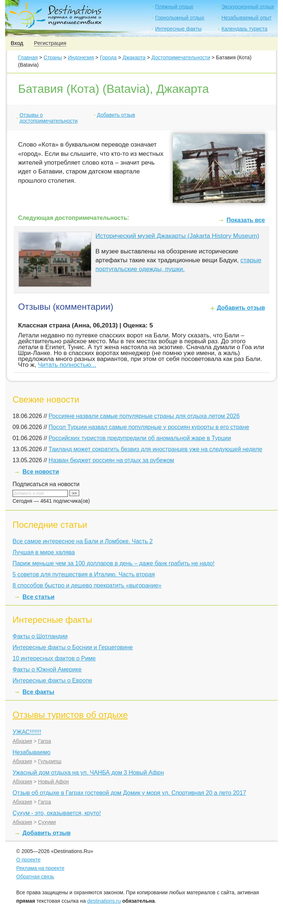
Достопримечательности (180, 57)
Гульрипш (49, 761)
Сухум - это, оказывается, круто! (57, 813)
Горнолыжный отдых (179, 18)
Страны (52, 57)
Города (108, 57)
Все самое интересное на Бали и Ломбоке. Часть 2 (83, 541)
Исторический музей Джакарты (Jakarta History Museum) (177, 235)
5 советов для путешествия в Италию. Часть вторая (84, 574)
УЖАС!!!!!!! (27, 732)
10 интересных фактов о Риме (54, 658)
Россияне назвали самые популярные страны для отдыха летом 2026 (144, 416)
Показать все (246, 220)
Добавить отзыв (116, 115)
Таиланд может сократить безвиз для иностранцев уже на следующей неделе (155, 449)
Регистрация (50, 43)
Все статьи (38, 597)
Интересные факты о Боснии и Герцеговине (73, 647)
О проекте (28, 860)
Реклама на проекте (40, 868)
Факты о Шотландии (40, 636)
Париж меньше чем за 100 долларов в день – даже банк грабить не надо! (113, 563)
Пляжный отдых (174, 7)
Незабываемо (31, 752)
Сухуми (47, 822)
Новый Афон (53, 782)
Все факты (38, 692)
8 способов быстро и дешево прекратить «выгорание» (87, 585)
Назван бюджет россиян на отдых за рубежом (111, 460)
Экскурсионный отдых (247, 7)
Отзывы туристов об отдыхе (70, 715)
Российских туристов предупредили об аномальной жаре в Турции (140, 438)
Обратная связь (35, 877)
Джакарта (134, 57)
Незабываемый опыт (246, 18)
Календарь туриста (244, 29)
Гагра (44, 741)
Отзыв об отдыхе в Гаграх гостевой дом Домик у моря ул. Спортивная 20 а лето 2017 (129, 793)
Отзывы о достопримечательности (49, 118)
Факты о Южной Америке (47, 669)
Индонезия (81, 57)
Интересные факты (178, 29)
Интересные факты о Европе (52, 680)
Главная (28, 57)
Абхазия (22, 741)
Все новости (40, 471)
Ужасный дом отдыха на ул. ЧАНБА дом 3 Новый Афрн (88, 772)
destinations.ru (104, 901)
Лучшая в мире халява (44, 552)
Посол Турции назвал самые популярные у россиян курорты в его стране (149, 427)
